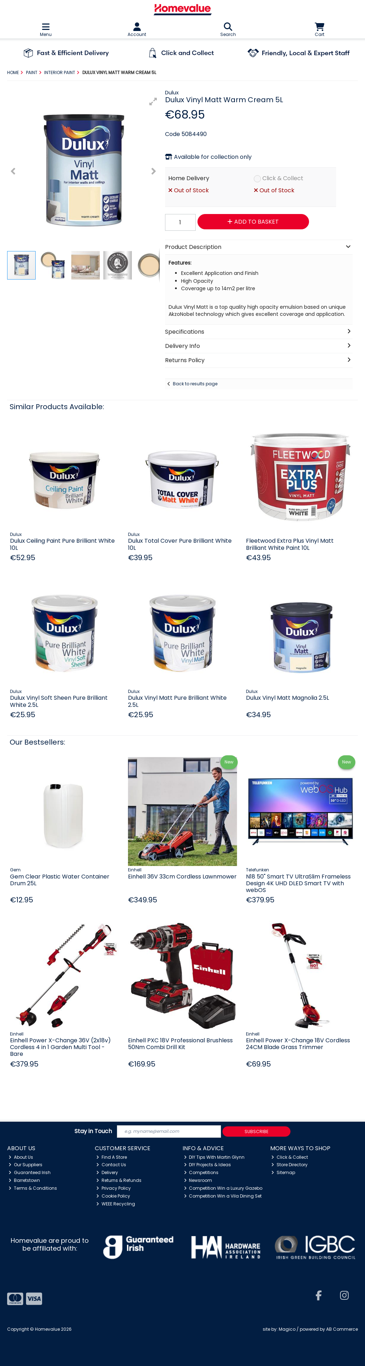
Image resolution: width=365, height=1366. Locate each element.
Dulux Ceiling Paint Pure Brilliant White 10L (62, 544)
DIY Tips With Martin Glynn (214, 1157)
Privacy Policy (113, 1188)
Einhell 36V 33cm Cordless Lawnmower (182, 876)
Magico (287, 1329)
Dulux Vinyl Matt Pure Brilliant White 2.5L (177, 701)
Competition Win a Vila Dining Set (223, 1196)
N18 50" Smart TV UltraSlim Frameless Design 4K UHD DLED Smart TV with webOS (298, 883)
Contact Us (111, 1165)
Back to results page (195, 384)
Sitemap (283, 1172)
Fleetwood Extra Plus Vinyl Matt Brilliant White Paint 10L (290, 544)
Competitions (201, 1172)
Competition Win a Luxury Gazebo (223, 1188)
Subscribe (256, 1131)
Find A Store (111, 1157)
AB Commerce (342, 1329)
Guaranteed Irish (30, 1172)
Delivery (107, 1172)
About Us (21, 1157)
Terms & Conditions (33, 1188)
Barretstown (24, 1180)
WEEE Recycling (115, 1204)
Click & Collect (282, 178)
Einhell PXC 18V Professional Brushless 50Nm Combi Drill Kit (180, 1043)
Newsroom (198, 1180)
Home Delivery (188, 178)
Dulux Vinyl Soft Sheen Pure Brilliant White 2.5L (59, 701)
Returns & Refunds (119, 1180)
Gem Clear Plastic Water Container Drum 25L (59, 879)
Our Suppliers (25, 1165)
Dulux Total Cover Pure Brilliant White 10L (180, 544)
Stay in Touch (93, 1131)
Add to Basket (253, 222)
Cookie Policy (113, 1196)
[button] (153, 101)
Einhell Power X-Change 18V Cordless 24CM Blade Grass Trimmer (298, 1043)
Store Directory (289, 1165)
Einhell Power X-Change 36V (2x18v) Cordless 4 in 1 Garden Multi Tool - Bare (60, 1047)
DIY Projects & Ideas (207, 1165)
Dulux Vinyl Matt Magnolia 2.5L (287, 698)
